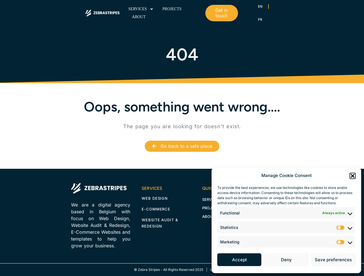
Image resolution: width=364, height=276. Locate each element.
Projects (171, 9)
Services (141, 9)
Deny (286, 259)
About (139, 17)
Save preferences (333, 259)
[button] (352, 176)
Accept (239, 259)
